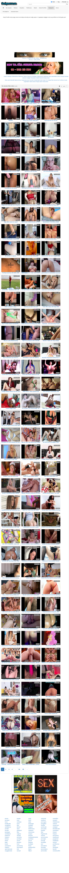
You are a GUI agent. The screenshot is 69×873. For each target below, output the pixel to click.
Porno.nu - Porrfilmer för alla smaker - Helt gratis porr (34, 58)
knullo (6, 844)
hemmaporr (20, 847)
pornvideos (44, 845)
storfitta (43, 825)
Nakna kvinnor (18, 80)
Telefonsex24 (40, 76)
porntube (43, 847)
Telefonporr (46, 76)
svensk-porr (56, 825)
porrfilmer (30, 839)
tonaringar (31, 823)
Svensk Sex (56, 80)
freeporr (55, 833)
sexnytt (19, 850)
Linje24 (5, 76)
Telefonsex (20, 76)
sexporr (30, 833)
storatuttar (55, 847)
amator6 (55, 820)
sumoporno (8, 845)
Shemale (64, 1)
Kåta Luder (7, 80)
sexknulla (43, 818)
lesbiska (30, 842)
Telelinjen (9, 76)
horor (29, 820)
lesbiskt (43, 830)
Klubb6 (37, 77)
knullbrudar (8, 823)
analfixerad (56, 837)
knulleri (19, 818)
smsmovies (31, 832)
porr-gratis (43, 828)
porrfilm (7, 828)
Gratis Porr (45, 80)
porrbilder (43, 842)
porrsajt (43, 840)
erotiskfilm (55, 818)
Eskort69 (12, 80)
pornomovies (44, 837)
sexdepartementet (33, 837)
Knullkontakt (37, 80)
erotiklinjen (55, 840)
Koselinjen (34, 76)
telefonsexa (31, 828)
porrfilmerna (56, 844)
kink (18, 849)
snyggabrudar (8, 850)
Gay (59, 1)
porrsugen (43, 822)
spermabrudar (8, 849)
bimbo (6, 840)
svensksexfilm (56, 850)
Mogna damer (39, 81)
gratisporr (19, 830)
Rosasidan (33, 77)
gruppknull (55, 839)
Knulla (65, 80)
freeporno (7, 835)
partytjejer (7, 832)
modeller (30, 825)
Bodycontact (47, 77)
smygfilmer (8, 825)
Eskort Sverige (60, 76)
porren (6, 818)
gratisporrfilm (31, 847)
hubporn (7, 847)
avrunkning (20, 845)
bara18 (54, 849)
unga (29, 818)
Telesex (25, 76)
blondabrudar (56, 828)
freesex (55, 832)
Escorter (32, 80)
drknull (18, 827)
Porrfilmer (61, 80)
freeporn (7, 837)
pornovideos (44, 849)
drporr (30, 849)
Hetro (53, 1)
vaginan (19, 833)
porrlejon (7, 820)
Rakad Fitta (50, 80)
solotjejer (55, 827)
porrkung (19, 837)
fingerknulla (44, 833)
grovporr (19, 842)
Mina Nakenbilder (53, 76)
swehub (55, 823)
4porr (18, 828)
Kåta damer (45, 81)
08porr (30, 850)
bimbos (7, 839)
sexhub (43, 835)
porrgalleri (43, 823)
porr (42, 844)
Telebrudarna (15, 76)
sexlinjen (19, 822)
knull (18, 820)
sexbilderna (8, 827)
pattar (54, 845)
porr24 (30, 840)
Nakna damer (33, 81)
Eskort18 (42, 77)
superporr (30, 830)
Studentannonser (25, 80)
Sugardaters (26, 81)
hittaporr (30, 827)
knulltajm (30, 844)
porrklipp (19, 839)
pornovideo (44, 850)
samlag (19, 835)
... (15, 769)
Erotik (41, 80)
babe (6, 842)
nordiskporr (8, 833)
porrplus (30, 835)
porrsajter (43, 839)
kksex (29, 845)
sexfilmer (43, 820)
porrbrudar (44, 827)
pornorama (55, 835)
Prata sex (29, 76)
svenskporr (56, 830)
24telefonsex (56, 822)
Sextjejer (28, 77)
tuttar (29, 822)
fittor (18, 825)
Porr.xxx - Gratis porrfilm (34, 59)
